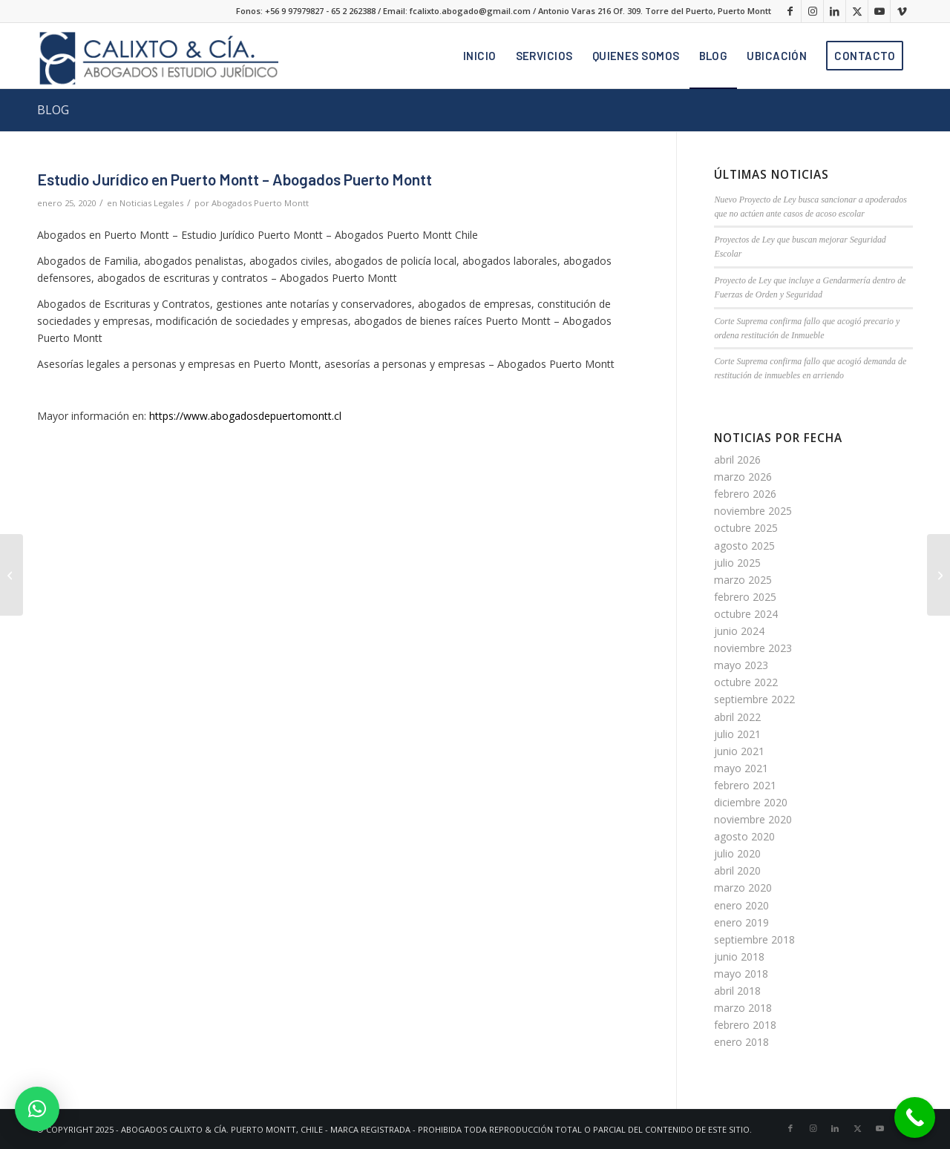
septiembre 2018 (754, 939)
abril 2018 (737, 991)
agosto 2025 (744, 546)
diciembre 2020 (750, 802)
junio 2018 (739, 956)
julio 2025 (737, 563)
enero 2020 (741, 905)
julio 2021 (737, 734)
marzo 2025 (743, 580)
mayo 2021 (741, 768)
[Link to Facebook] (790, 11)
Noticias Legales (151, 202)
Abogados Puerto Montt (260, 202)
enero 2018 (741, 1042)
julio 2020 (737, 853)
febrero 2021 (745, 785)
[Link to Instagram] (812, 11)
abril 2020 (737, 870)
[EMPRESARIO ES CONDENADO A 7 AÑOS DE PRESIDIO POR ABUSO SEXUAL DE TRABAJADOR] (11, 575)
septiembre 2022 (754, 699)
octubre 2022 (746, 682)
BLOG (53, 110)
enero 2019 (741, 922)
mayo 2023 (741, 665)
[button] (37, 1109)
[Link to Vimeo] (902, 11)
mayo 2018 (741, 974)
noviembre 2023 (753, 648)
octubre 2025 (746, 528)
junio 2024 (739, 631)
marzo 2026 (743, 477)
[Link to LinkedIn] (834, 11)
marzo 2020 (743, 887)
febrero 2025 (745, 597)
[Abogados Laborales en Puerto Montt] (938, 575)
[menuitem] (479, 55)
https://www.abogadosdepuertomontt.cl (245, 416)
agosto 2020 (744, 836)
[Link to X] (857, 11)
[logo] (157, 55)
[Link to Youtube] (879, 11)
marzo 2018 (743, 1008)
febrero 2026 (745, 494)
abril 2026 (737, 459)
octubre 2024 (746, 614)
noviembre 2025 (753, 511)
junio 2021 (739, 751)
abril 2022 (737, 717)
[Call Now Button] (914, 1117)
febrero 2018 (745, 1025)
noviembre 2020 (753, 819)
